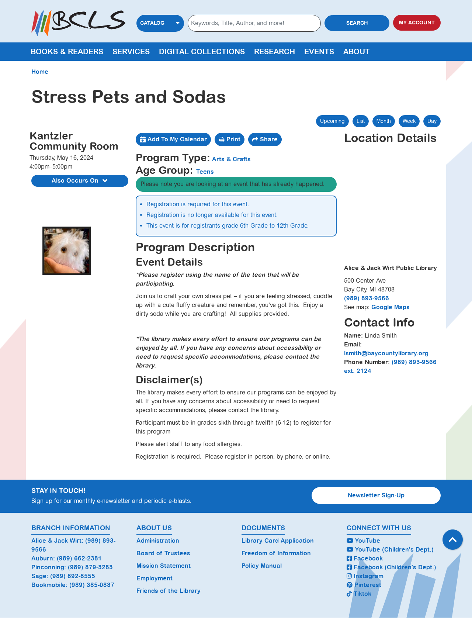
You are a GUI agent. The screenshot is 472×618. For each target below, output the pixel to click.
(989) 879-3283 (90, 567)
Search (357, 23)
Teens (205, 171)
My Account (417, 23)
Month (383, 121)
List (361, 121)
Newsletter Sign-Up (376, 495)
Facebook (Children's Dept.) (391, 567)
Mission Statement (163, 565)
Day (432, 121)
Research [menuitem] (274, 51)
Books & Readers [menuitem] (67, 51)
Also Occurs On (81, 181)
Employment (154, 578)
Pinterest (364, 584)
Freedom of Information (276, 553)
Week (409, 121)
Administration (157, 540)
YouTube (363, 540)
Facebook (365, 558)
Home (39, 71)
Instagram (365, 576)
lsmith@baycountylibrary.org (386, 353)
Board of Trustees (163, 553)
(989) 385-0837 (91, 584)
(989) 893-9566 (366, 298)
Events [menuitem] (319, 51)
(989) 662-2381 (79, 558)
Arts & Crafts (231, 159)
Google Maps (390, 307)
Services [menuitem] (131, 51)
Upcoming (332, 121)
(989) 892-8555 (72, 576)
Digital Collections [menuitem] (202, 51)
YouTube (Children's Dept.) (390, 549)
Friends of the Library (168, 590)
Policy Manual (262, 565)
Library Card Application (278, 540)
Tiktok (359, 593)
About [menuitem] (356, 51)
